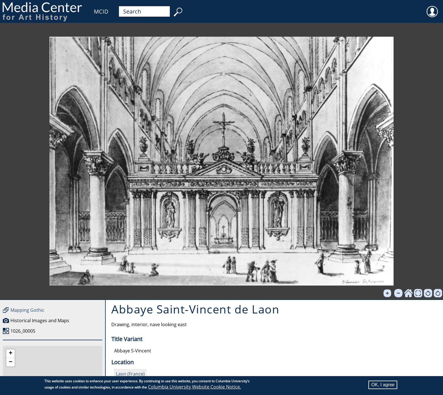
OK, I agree (382, 384)
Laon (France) (130, 374)
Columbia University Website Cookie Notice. (194, 387)
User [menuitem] (432, 8)
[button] (10, 353)
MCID (101, 11)
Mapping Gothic (27, 310)
